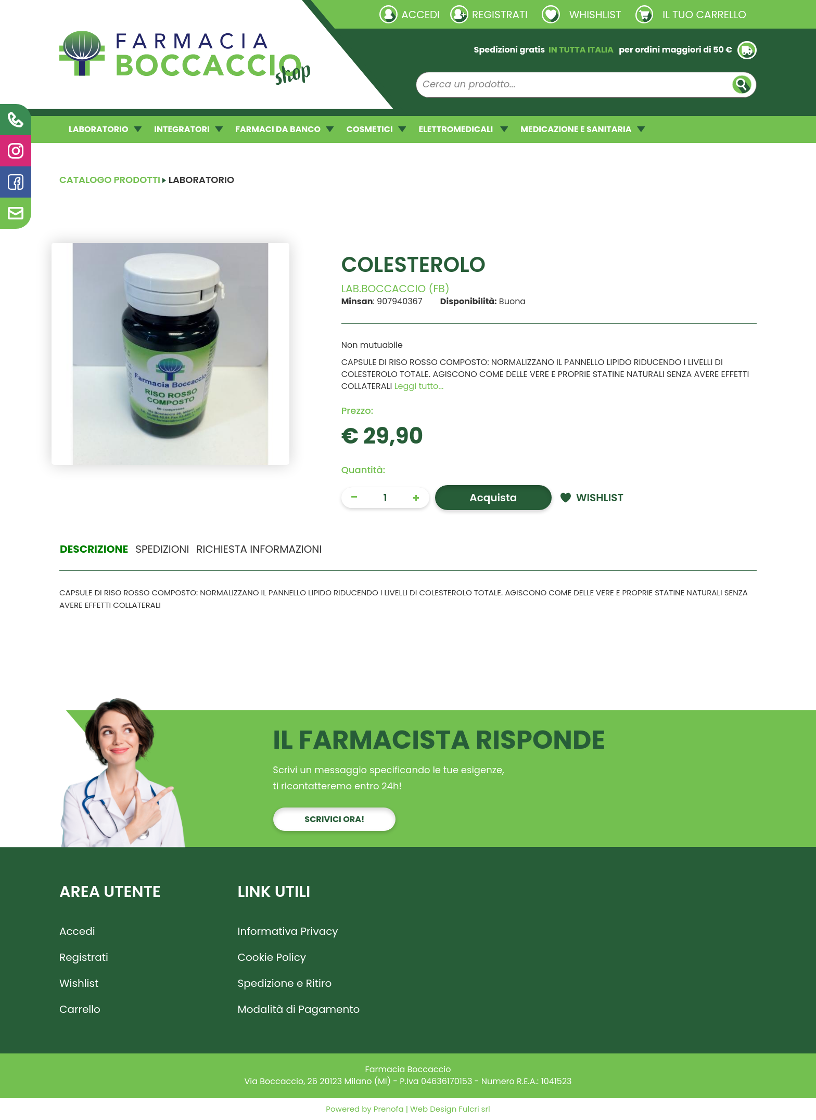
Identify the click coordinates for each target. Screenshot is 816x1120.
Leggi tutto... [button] (419, 386)
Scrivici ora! (334, 819)
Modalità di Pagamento (299, 1009)
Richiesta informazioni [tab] (259, 549)
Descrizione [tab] (94, 549)
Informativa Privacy (288, 931)
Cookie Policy (272, 957)
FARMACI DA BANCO (284, 129)
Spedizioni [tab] (162, 549)
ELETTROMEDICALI (463, 129)
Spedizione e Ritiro (285, 983)
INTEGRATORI (188, 129)
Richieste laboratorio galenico (121, 14)
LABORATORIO (105, 129)
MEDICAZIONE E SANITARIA (582, 129)
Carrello (79, 1009)
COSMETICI (376, 129)
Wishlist (78, 983)
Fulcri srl (474, 1108)
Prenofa (388, 1108)
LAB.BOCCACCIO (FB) (395, 288)
